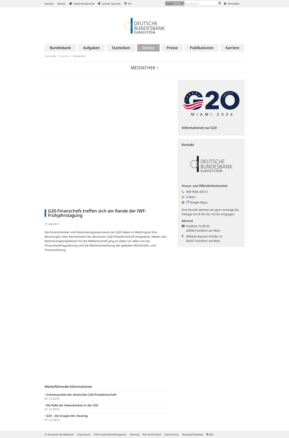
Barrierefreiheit (152, 434)
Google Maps (197, 202)
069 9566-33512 (197, 192)
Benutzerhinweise (192, 434)
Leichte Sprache (109, 3)
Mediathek (79, 56)
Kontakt (49, 3)
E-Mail (191, 197)
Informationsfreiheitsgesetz (110, 434)
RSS (210, 434)
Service (64, 56)
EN (127, 3)
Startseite (50, 56)
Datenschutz (171, 434)
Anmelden (231, 3)
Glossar (61, 3)
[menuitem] (60, 48)
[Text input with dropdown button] (203, 3)
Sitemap (134, 434)
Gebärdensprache (82, 3)
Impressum (83, 434)
